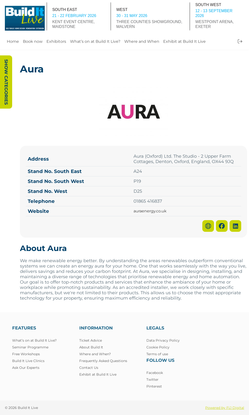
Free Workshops (26, 354)
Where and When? (95, 354)
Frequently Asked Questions (103, 361)
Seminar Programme (30, 347)
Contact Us (88, 367)
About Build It (91, 347)
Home (13, 41)
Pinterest (154, 386)
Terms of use (157, 354)
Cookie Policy (157, 347)
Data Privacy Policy (163, 340)
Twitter (152, 379)
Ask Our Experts (25, 367)
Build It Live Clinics (28, 361)
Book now (33, 41)
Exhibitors (56, 41)
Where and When (141, 41)
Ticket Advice (90, 340)
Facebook (154, 373)
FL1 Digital (235, 408)
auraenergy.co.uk (150, 211)
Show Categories (6, 82)
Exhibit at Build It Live (184, 41)
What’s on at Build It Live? (95, 41)
